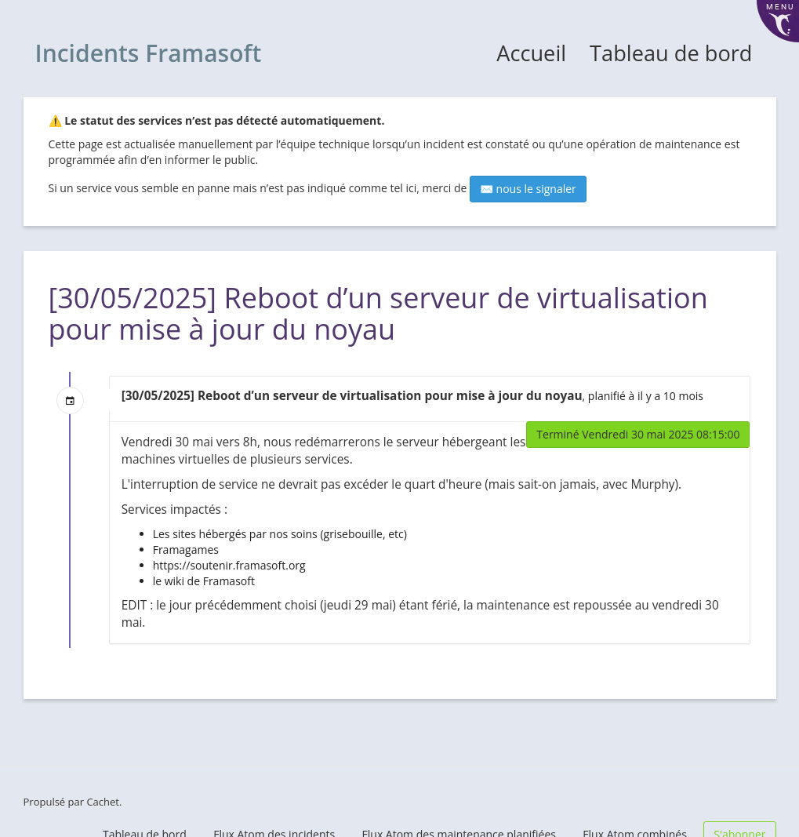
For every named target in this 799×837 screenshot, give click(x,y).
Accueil (531, 52)
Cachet (102, 802)
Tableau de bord (671, 52)
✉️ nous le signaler (528, 188)
